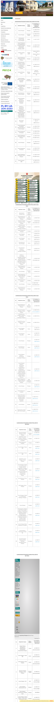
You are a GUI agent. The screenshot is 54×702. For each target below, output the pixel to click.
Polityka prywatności (4, 99)
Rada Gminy (3, 22)
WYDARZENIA (19, 12)
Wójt (1, 24)
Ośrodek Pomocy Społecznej (6, 28)
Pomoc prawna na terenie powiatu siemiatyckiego (5, 97)
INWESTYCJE (43, 12)
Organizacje (3, 43)
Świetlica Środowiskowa (5, 34)
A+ (40, 14)
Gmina (2, 20)
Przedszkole (3, 32)
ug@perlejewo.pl (37, 341)
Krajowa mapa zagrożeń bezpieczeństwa (5, 94)
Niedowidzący (49, 14)
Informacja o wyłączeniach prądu (6, 91)
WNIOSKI (25, 12)
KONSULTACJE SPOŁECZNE (34, 12)
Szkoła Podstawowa (4, 30)
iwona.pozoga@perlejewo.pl (37, 311)
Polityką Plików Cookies (45, 700)
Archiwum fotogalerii (17, 605)
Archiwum (44, 14)
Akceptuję (51, 700)
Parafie (2, 47)
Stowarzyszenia (3, 45)
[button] (12, 22)
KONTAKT (13, 12)
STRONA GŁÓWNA (6, 12)
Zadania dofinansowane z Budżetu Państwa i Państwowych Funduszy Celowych (6, 88)
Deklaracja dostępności (5, 101)
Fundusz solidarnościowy (5, 103)
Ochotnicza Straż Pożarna (5, 41)
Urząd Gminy (3, 26)
